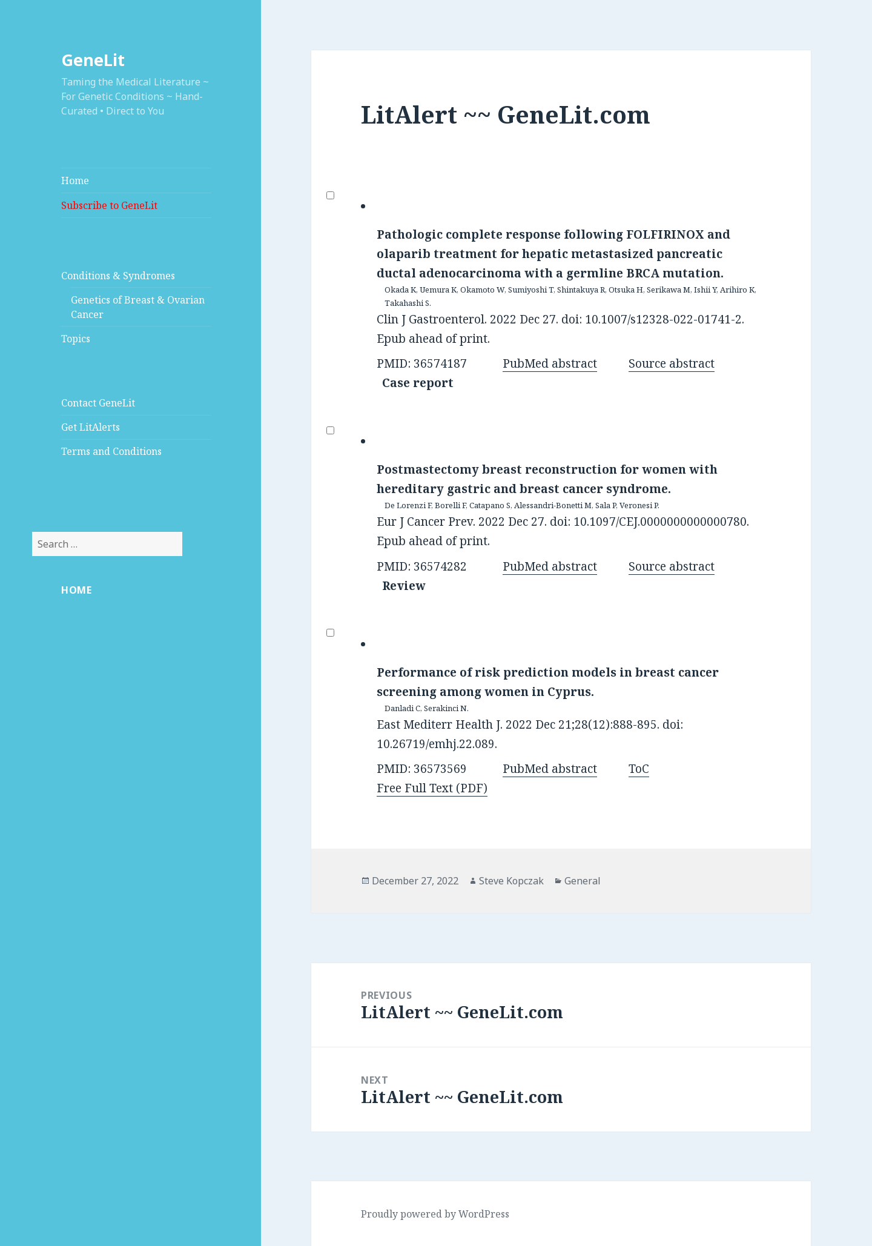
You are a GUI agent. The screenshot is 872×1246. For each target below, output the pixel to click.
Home (75, 180)
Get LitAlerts (90, 427)
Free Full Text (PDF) (432, 788)
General (582, 880)
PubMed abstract (550, 363)
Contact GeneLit (98, 402)
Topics (75, 338)
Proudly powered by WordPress (435, 1214)
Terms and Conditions (111, 451)
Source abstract (672, 363)
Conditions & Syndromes (118, 275)
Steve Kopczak (511, 880)
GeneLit (93, 59)
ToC (639, 769)
